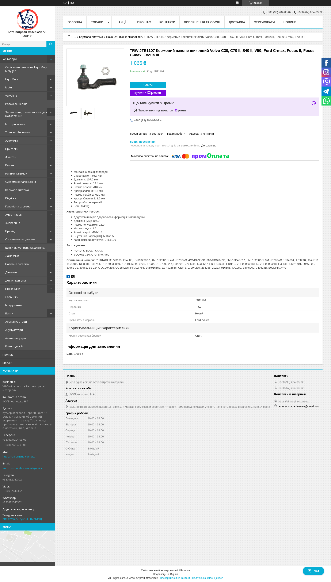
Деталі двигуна (15, 280)
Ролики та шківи (16, 173)
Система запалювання (20, 182)
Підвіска (10, 198)
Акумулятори (14, 330)
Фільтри (10, 157)
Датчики (11, 272)
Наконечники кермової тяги (124, 37)
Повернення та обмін (202, 22)
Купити (148, 85)
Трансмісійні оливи (17, 132)
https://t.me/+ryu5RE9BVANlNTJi (22, 519)
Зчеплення (12, 223)
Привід (10, 231)
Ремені (10, 165)
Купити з (147, 93)
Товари (97, 22)
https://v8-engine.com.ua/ (19, 456)
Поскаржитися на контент (175, 578)
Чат (313, 571)
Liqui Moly (11, 79)
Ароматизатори (16, 321)
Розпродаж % (14, 346)
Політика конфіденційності (207, 578)
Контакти (167, 22)
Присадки (11, 149)
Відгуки (7, 363)
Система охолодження (20, 239)
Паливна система (17, 264)
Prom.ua (185, 570)
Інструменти (13, 305)
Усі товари (10, 59)
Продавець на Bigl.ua (165, 574)
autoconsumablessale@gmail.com (24, 468)
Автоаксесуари (15, 338)
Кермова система (17, 190)
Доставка (237, 22)
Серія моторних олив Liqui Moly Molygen (26, 69)
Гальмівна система (18, 206)
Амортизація (13, 215)
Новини (290, 22)
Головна (75, 22)
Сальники (11, 297)
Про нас (8, 354)
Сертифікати (264, 22)
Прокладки (12, 289)
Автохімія (11, 140)
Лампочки (12, 256)
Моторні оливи (15, 124)
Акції (122, 22)
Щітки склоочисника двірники (25, 247)
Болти (9, 313)
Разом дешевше (16, 104)
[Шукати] (50, 44)
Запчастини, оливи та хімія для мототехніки (26, 114)
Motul (8, 87)
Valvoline (11, 95)
